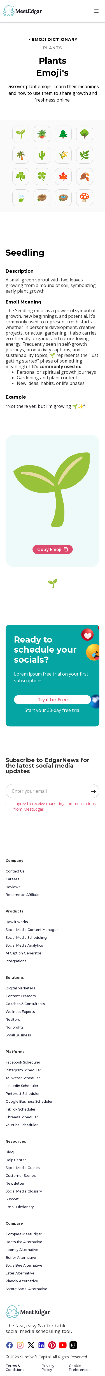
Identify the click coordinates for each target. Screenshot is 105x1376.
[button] (96, 11)
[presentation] (44, 827)
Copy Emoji (52, 549)
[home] (21, 10)
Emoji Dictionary (53, 39)
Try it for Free (53, 699)
